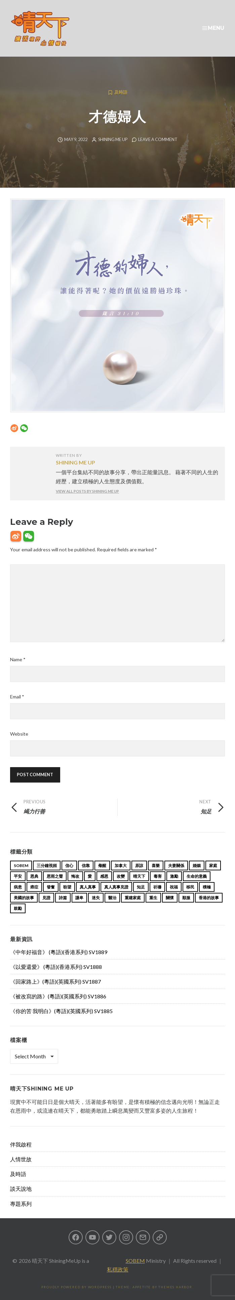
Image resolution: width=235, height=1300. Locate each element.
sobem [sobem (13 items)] (21, 865)
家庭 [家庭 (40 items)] (213, 865)
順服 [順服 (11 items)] (186, 897)
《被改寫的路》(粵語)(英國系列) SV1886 (58, 996)
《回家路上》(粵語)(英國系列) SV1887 (55, 981)
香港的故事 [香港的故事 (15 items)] (209, 897)
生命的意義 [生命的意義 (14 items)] (197, 876)
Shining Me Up (112, 139)
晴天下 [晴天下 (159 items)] (139, 876)
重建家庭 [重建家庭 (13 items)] (133, 897)
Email (17, 696)
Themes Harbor (175, 1287)
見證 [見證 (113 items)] (46, 897)
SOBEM (135, 1260)
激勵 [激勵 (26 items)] (174, 876)
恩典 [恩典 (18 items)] (34, 876)
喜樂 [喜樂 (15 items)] (156, 865)
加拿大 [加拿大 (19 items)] (121, 865)
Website (19, 734)
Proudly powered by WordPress (76, 1287)
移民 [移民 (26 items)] (190, 886)
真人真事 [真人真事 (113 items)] (88, 886)
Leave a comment (158, 139)
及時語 (120, 92)
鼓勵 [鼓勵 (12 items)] (18, 908)
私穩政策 (117, 1269)
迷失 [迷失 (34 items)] (96, 897)
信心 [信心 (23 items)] (69, 865)
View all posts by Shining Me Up (87, 491)
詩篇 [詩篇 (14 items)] (63, 897)
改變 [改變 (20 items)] (121, 876)
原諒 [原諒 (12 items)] (139, 865)
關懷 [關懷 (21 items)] (170, 897)
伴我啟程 (21, 1144)
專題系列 (21, 1203)
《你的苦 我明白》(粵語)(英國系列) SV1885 (61, 1011)
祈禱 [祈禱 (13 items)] (157, 886)
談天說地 (21, 1188)
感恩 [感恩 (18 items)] (104, 876)
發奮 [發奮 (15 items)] (51, 886)
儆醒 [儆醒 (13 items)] (102, 865)
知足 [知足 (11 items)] (141, 886)
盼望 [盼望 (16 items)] (67, 886)
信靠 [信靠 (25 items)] (86, 865)
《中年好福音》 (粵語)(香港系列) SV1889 (58, 952)
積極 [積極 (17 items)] (207, 886)
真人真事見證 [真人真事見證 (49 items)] (116, 886)
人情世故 (21, 1159)
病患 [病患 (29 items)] (18, 886)
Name (18, 659)
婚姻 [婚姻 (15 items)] (197, 865)
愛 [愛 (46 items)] (90, 876)
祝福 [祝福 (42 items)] (174, 886)
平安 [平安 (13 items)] (18, 876)
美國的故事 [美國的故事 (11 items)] (24, 897)
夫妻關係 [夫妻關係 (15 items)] (176, 865)
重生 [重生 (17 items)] (153, 897)
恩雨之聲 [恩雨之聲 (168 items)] (55, 876)
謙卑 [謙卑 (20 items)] (79, 897)
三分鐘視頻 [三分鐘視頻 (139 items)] (47, 865)
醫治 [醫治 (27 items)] (112, 897)
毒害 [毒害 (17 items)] (158, 876)
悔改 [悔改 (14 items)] (75, 876)
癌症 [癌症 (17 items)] (34, 886)
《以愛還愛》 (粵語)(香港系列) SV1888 (56, 967)
